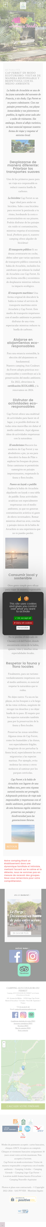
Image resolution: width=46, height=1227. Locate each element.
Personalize (23, 628)
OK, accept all (23, 618)
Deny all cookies (23, 623)
